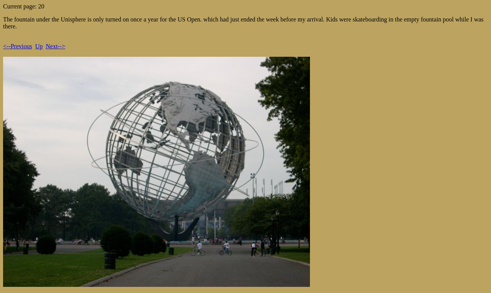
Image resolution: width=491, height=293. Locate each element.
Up (39, 46)
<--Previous (17, 46)
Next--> (55, 46)
